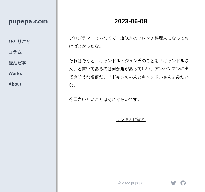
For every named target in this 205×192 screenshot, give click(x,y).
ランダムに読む (131, 119)
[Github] (183, 183)
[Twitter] (173, 183)
